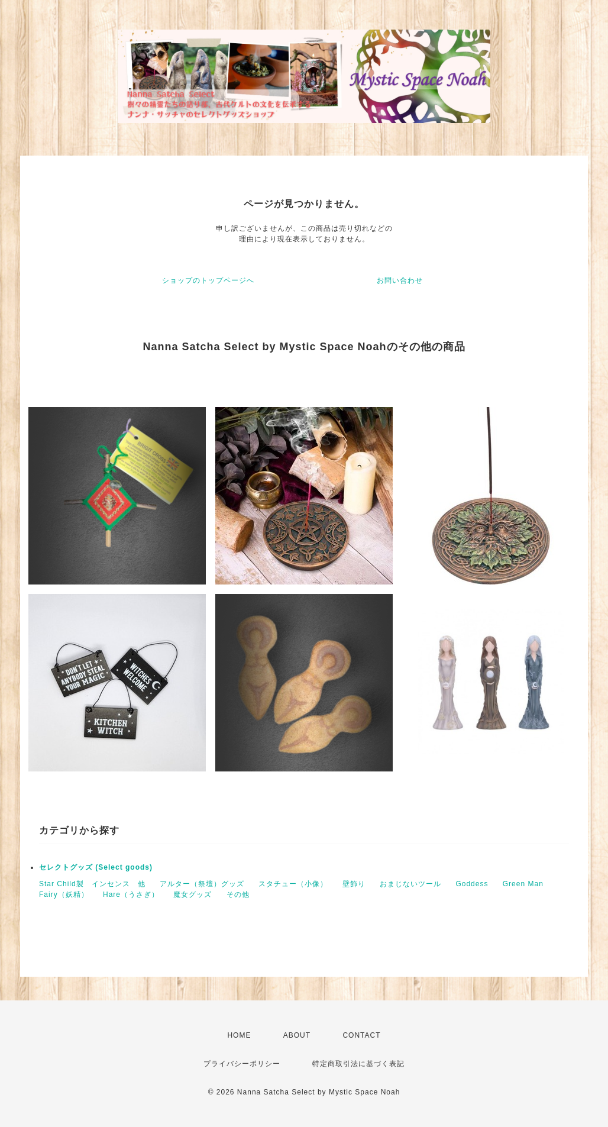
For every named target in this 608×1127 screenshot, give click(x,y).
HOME (239, 1035)
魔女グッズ (192, 894)
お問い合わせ (400, 280)
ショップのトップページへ (208, 280)
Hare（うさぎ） (131, 894)
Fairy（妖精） (64, 894)
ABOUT (297, 1035)
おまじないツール (410, 884)
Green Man (523, 884)
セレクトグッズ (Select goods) (96, 867)
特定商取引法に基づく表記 (358, 1064)
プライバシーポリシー (241, 1064)
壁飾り (354, 884)
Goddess (471, 884)
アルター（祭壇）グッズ (202, 884)
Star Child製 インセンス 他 (92, 884)
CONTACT (361, 1035)
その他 (238, 894)
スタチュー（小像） (293, 884)
